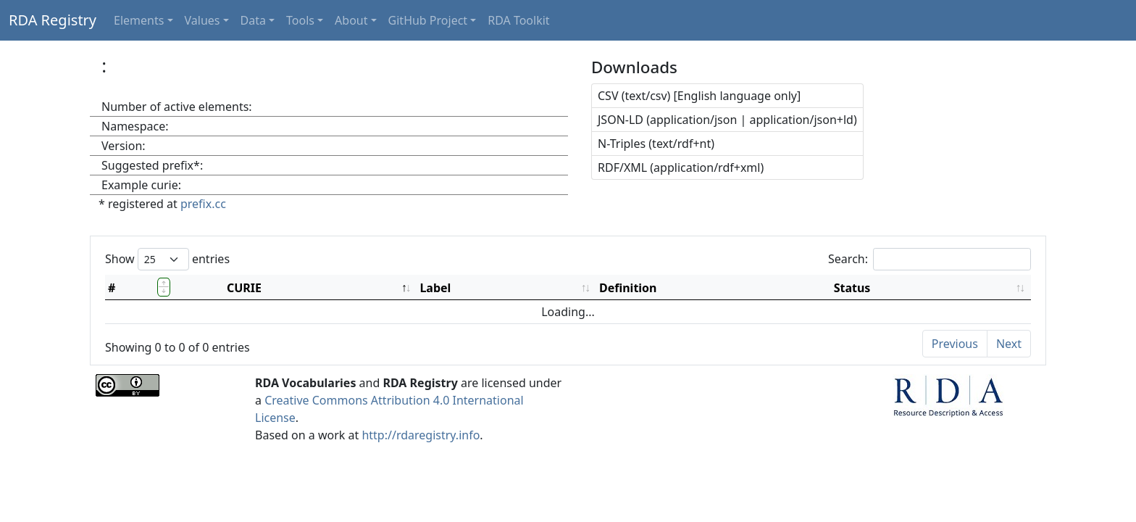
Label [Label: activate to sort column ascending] (435, 288)
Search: (929, 259)
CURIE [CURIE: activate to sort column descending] (244, 288)
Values (202, 20)
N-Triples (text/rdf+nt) (656, 144)
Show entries (167, 259)
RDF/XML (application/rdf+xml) (681, 167)
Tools (300, 20)
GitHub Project (428, 20)
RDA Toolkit (518, 20)
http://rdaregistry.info (421, 435)
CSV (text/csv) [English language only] (699, 96)
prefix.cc (203, 204)
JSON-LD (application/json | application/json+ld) (727, 120)
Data (253, 20)
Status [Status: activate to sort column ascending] (852, 288)
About (351, 20)
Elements (139, 20)
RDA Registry (52, 20)
